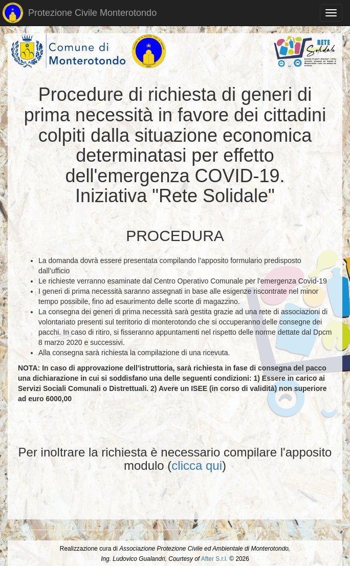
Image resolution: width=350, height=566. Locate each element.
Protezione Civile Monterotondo (80, 13)
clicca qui (196, 465)
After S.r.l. (214, 558)
